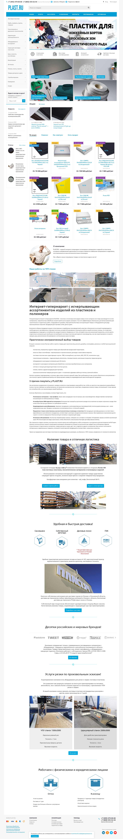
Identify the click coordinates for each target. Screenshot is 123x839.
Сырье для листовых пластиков (14, 48)
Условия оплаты (56, 822)
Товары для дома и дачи (15, 73)
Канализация (12, 60)
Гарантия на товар (57, 825)
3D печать (11, 64)
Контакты (75, 14)
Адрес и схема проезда (95, 486)
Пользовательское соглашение (15, 832)
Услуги (40, 14)
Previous (34, 637)
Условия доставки (57, 823)
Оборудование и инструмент (13, 42)
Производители (78, 822)
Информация (56, 818)
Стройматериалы (13, 77)
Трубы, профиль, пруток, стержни (15, 24)
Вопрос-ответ (78, 820)
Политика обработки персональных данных (13, 827)
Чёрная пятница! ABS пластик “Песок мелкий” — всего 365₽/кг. (39, 126)
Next (115, 637)
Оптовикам (102, 14)
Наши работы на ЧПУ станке (42, 269)
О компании (63, 14)
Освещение (11, 81)
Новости (31, 822)
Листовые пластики (14, 19)
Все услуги (73, 753)
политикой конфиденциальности (81, 833)
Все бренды (73, 657)
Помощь (77, 818)
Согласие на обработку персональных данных (13, 830)
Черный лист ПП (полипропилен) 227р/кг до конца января (62, 126)
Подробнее (57, 261)
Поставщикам (88, 14)
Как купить (51, 14)
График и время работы (50, 486)
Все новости (21, 109)
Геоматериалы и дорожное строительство (15, 30)
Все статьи (22, 145)
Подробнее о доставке (73, 610)
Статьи (31, 823)
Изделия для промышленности (13, 36)
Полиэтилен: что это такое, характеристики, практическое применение (21, 167)
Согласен (35, 836)
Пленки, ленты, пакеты (15, 69)
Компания (33, 818)
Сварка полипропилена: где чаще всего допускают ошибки (16, 126)
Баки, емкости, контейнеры (12, 55)
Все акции (42, 104)
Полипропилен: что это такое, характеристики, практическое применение (21, 181)
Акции (31, 14)
